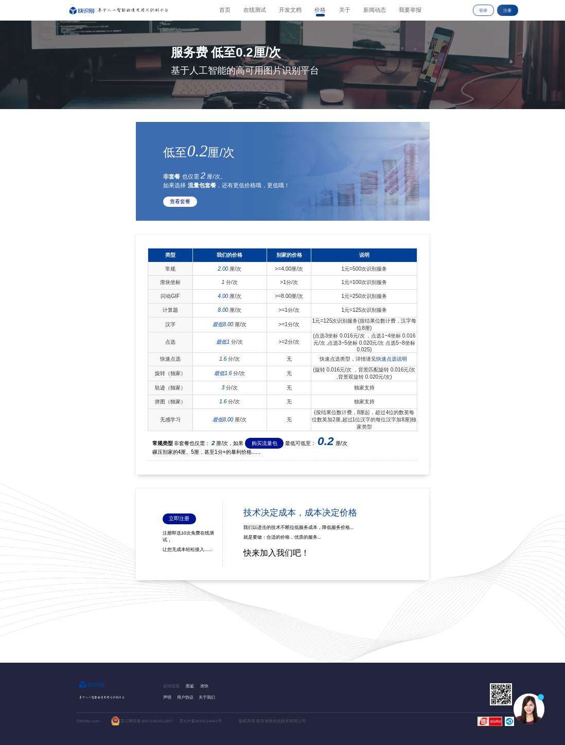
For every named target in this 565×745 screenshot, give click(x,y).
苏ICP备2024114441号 (201, 721)
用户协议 (185, 697)
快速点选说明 (391, 359)
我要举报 (410, 10)
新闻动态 (374, 10)
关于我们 (207, 697)
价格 (320, 10)
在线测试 (254, 10)
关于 (344, 10)
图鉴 (190, 686)
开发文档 (290, 10)
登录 (483, 10)
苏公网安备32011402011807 (146, 721)
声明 (167, 697)
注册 (507, 10)
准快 (204, 686)
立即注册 (179, 518)
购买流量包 (264, 443)
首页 (225, 10)
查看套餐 (180, 201)
